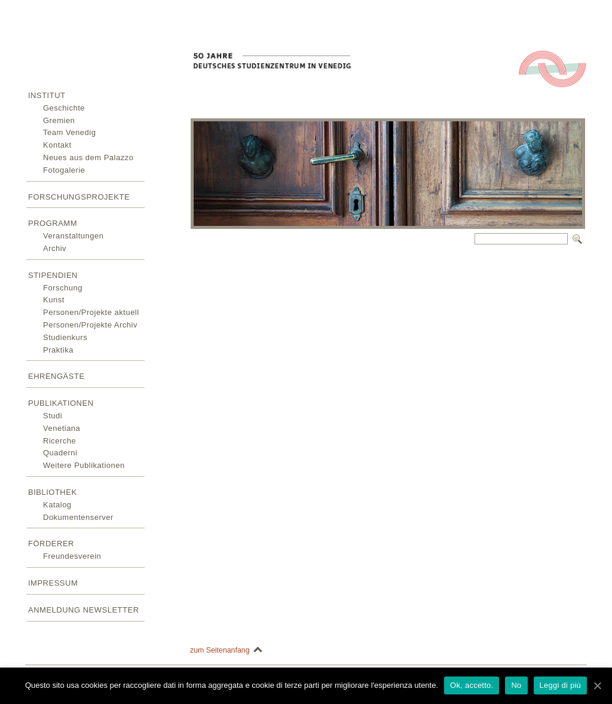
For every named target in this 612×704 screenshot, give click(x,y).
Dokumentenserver (78, 517)
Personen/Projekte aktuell (91, 312)
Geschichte (64, 107)
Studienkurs (65, 337)
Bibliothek (52, 492)
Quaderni (60, 452)
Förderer (51, 543)
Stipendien (53, 275)
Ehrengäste (56, 376)
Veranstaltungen (73, 235)
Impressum (53, 582)
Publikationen (61, 403)
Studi (52, 415)
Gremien (59, 120)
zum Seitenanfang (220, 650)
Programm (52, 223)
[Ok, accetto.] (597, 685)
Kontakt (57, 144)
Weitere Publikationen (84, 465)
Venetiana (61, 428)
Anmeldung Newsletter (83, 609)
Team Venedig (69, 132)
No (516, 685)
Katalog (57, 504)
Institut (47, 95)
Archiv (54, 248)
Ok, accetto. (471, 685)
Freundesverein (72, 556)
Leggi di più (561, 685)
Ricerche (59, 440)
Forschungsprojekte (79, 196)
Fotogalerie (64, 170)
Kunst (54, 299)
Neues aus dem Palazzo (88, 157)
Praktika (58, 349)
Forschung (62, 287)
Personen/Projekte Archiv (90, 324)
